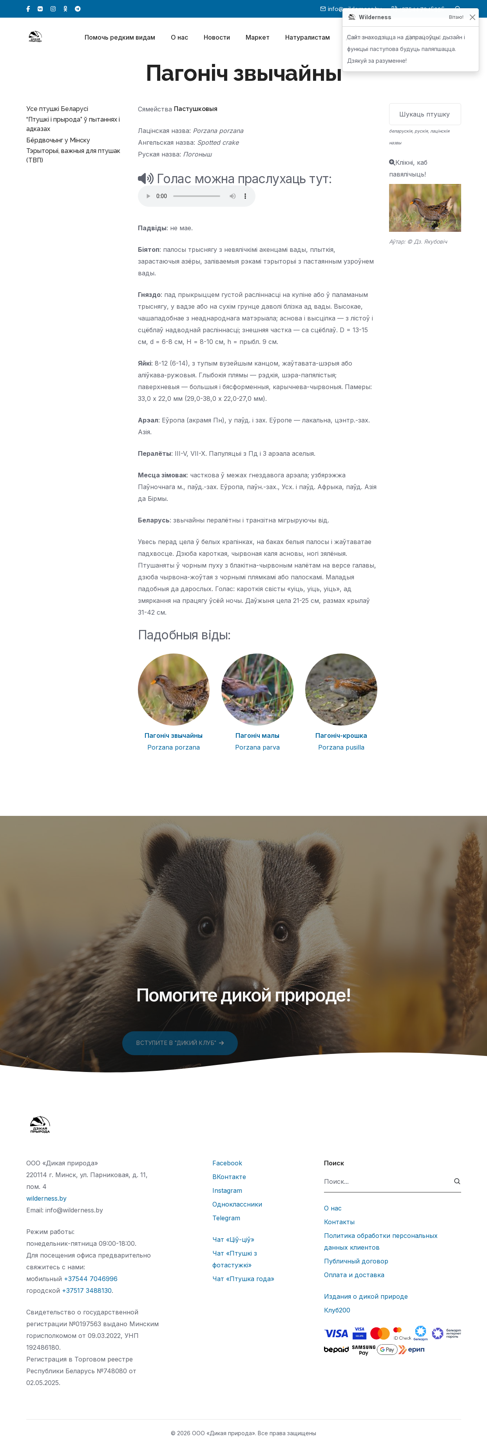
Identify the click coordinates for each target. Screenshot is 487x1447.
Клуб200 (337, 1310)
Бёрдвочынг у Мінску (58, 140)
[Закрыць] (472, 17)
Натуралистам (307, 38)
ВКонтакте (229, 1177)
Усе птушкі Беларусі (57, 109)
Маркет (258, 38)
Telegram (226, 1218)
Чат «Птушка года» (243, 1279)
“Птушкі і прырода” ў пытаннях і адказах (73, 124)
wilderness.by (46, 1198)
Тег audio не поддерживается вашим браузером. (196, 196)
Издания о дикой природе (366, 1296)
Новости (217, 38)
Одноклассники (237, 1204)
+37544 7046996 (91, 1279)
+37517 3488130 (87, 1290)
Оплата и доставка (354, 1275)
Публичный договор (356, 1261)
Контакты (339, 1222)
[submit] (457, 1181)
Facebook (227, 1163)
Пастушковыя (195, 109)
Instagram (227, 1190)
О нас (179, 38)
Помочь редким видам (120, 38)
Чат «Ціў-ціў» (233, 1239)
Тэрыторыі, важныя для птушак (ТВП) (73, 155)
